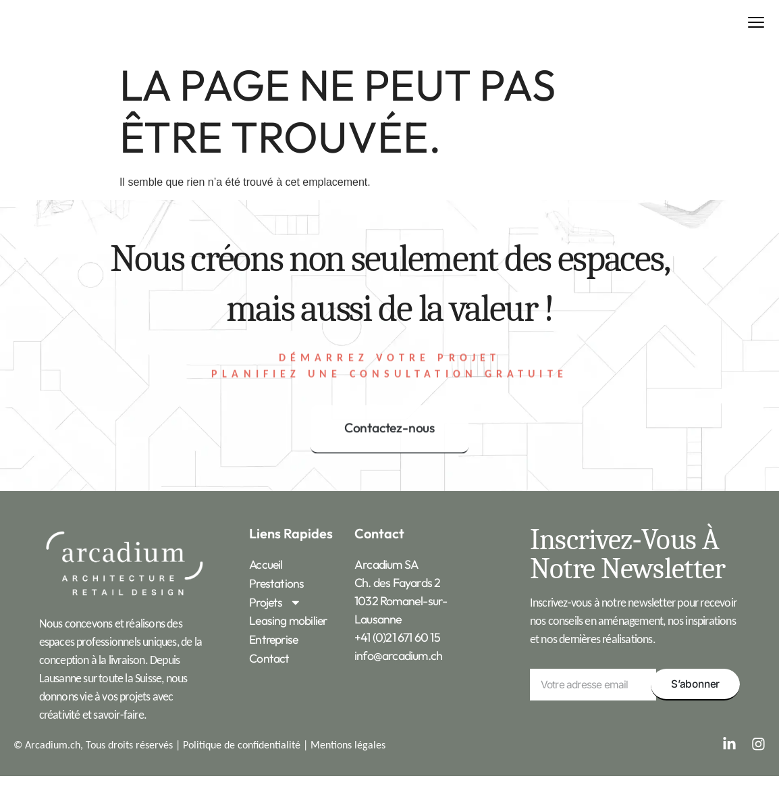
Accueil (266, 579)
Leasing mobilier (289, 634)
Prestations (277, 597)
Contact (269, 670)
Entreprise (275, 652)
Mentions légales (348, 758)
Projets (275, 616)
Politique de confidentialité (241, 758)
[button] (756, 31)
